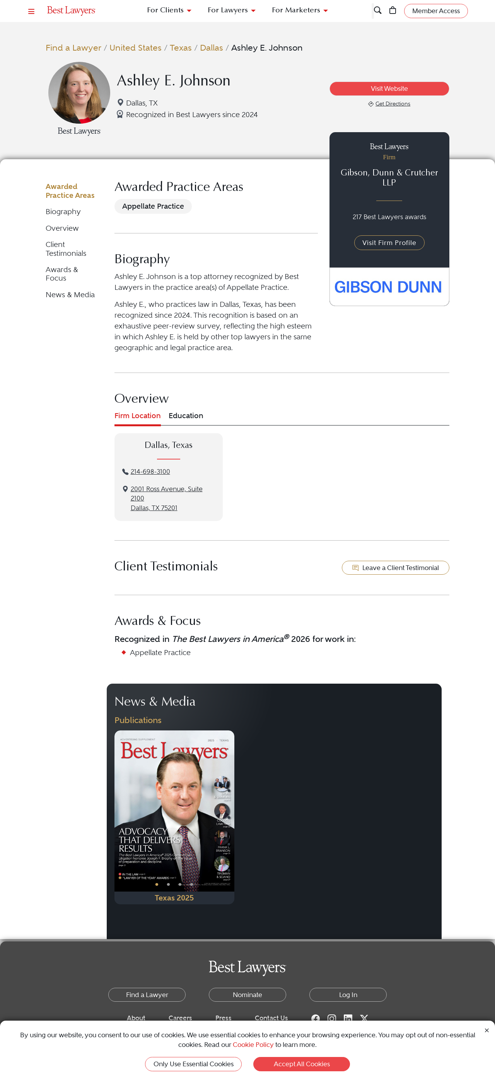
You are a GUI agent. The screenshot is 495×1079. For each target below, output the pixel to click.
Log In (348, 995)
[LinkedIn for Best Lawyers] (348, 1018)
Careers (180, 1018)
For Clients (165, 10)
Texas (181, 48)
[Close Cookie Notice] (486, 1029)
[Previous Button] (120, 817)
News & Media (70, 294)
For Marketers (296, 10)
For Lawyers (228, 10)
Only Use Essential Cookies (194, 1064)
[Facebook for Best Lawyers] (315, 1018)
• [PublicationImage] (157, 884)
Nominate (247, 995)
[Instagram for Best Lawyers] (332, 1018)
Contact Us (271, 1018)
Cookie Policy (253, 1044)
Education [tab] (186, 415)
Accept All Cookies (302, 1064)
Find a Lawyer (73, 48)
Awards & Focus (62, 274)
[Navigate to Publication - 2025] (174, 817)
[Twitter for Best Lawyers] (364, 1018)
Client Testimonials (66, 248)
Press (223, 1018)
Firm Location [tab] (137, 415)
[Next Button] (228, 817)
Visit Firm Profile (389, 243)
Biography (63, 211)
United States (135, 48)
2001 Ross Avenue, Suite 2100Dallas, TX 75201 (167, 498)
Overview (62, 228)
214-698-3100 (150, 471)
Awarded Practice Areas (70, 190)
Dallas (211, 48)
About (136, 1018)
